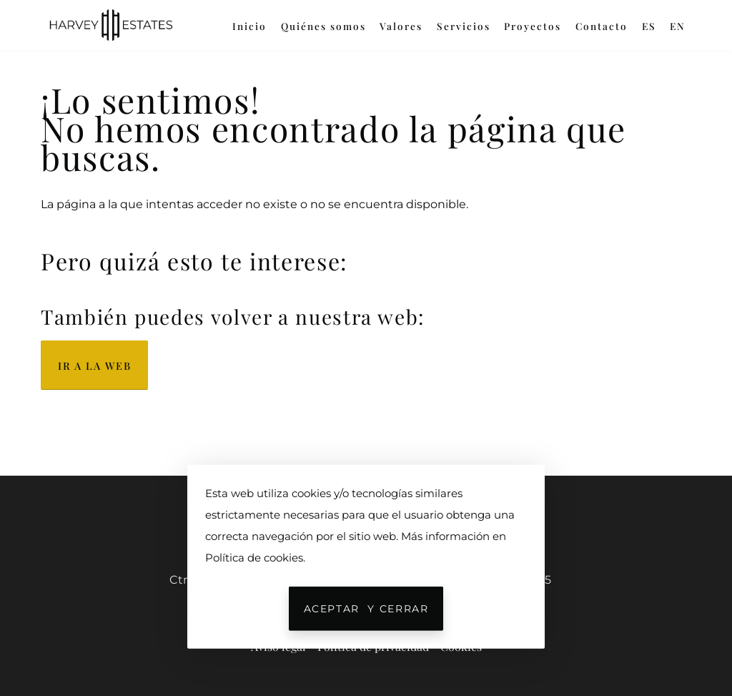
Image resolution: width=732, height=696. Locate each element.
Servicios (463, 25)
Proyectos (532, 25)
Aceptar (366, 608)
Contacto (601, 25)
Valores (401, 25)
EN (678, 25)
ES (649, 25)
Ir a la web (94, 365)
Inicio (249, 25)
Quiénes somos (323, 25)
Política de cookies (254, 557)
